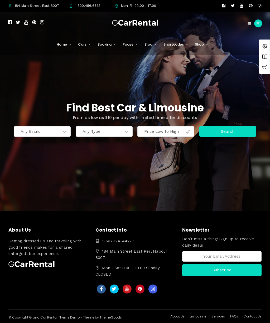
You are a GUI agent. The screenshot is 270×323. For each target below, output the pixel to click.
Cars (82, 44)
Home (62, 44)
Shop (199, 44)
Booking (105, 44)
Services (218, 316)
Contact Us (252, 316)
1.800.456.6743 (84, 6)
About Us (177, 316)
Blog (148, 44)
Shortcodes (173, 44)
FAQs (234, 316)
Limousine (198, 316)
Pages (128, 44)
